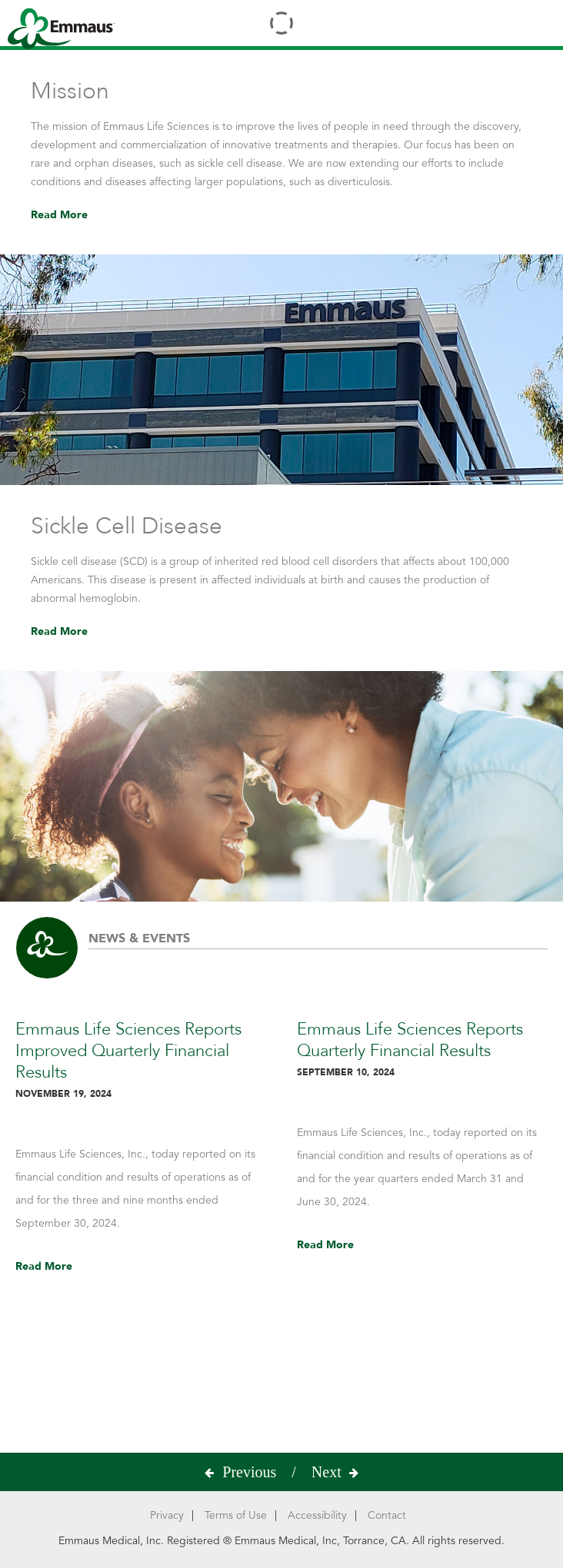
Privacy (167, 1515)
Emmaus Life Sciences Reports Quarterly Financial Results (422, 1050)
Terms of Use (236, 1515)
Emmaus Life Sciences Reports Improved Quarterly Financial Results (140, 1061)
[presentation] (253, 1472)
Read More (59, 215)
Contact (387, 1515)
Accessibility (317, 1515)
